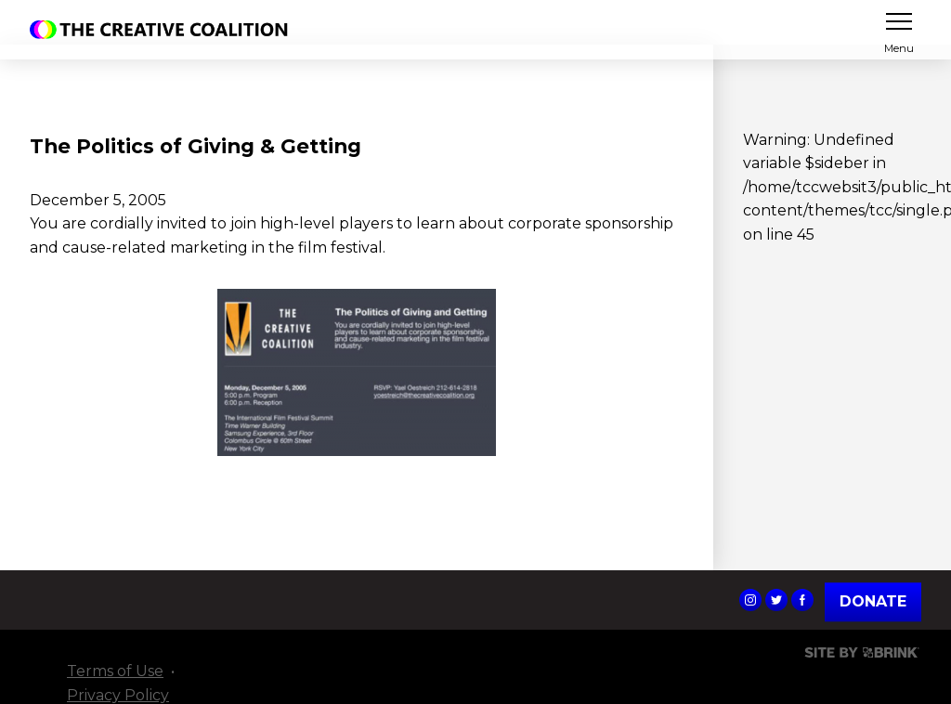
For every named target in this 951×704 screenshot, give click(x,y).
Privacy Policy (118, 695)
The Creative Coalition (163, 29)
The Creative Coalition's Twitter (776, 600)
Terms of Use (115, 671)
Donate (873, 601)
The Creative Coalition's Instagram (750, 600)
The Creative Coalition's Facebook (802, 600)
